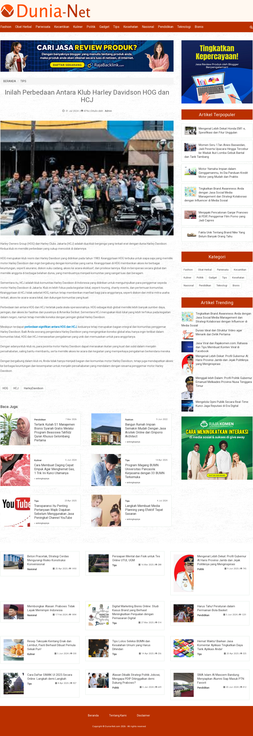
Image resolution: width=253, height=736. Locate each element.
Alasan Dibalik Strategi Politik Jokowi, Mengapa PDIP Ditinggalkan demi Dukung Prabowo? (136, 678)
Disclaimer (143, 715)
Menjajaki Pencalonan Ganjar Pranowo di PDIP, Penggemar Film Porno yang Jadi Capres (223, 216)
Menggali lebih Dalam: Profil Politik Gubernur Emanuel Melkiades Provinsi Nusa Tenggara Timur (224, 382)
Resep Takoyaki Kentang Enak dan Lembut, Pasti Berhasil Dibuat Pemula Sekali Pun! (51, 645)
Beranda (93, 715)
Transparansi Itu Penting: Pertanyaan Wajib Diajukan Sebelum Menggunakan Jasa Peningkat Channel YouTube (54, 512)
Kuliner (78, 27)
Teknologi (184, 27)
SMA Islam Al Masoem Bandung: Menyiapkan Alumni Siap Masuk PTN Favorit (220, 678)
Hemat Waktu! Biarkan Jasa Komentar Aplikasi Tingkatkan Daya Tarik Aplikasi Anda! (220, 645)
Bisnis (199, 27)
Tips (116, 27)
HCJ (16, 388)
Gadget (104, 27)
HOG (5, 388)
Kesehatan (130, 27)
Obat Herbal (23, 27)
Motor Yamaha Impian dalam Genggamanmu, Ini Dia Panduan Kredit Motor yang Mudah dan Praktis (223, 173)
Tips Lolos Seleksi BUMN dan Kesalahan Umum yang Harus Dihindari (131, 645)
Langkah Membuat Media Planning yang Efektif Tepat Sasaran (144, 510)
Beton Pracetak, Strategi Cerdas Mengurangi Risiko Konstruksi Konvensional (48, 560)
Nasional (148, 27)
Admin (108, 111)
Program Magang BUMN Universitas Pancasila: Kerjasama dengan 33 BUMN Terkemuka (144, 471)
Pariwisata (43, 27)
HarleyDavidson (33, 388)
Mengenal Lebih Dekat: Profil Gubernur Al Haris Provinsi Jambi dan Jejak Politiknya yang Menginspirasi (222, 360)
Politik (91, 27)
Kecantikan (61, 27)
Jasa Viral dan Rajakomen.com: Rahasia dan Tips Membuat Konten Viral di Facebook (221, 347)
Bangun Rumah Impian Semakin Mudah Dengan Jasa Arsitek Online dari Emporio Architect (145, 430)
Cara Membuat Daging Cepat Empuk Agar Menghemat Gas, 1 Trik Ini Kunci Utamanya (54, 469)
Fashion (5, 27)
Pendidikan (165, 27)
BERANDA (9, 81)
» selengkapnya (132, 442)
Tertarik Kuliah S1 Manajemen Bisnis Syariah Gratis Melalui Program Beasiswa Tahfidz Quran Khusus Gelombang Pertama (54, 432)
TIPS (23, 81)
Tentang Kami (117, 715)
